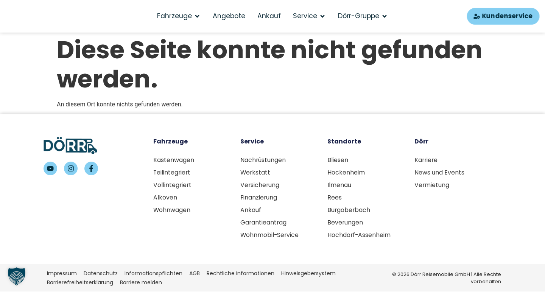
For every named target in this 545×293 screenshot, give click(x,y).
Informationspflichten (153, 275)
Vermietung (432, 185)
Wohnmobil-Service (270, 236)
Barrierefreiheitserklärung (80, 283)
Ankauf (250, 211)
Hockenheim (346, 172)
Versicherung (260, 185)
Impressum (62, 275)
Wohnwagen (172, 211)
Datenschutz (101, 275)
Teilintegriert (172, 172)
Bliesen (337, 160)
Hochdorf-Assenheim (359, 236)
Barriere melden (141, 283)
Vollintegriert (172, 185)
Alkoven (165, 198)
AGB (194, 275)
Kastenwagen (173, 160)
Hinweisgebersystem (308, 275)
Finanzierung (259, 198)
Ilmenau (339, 185)
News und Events (439, 172)
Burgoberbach (349, 211)
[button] (16, 276)
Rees (334, 198)
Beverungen (345, 223)
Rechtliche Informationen (240, 275)
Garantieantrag (263, 223)
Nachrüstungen (263, 160)
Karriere (426, 160)
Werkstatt (255, 172)
